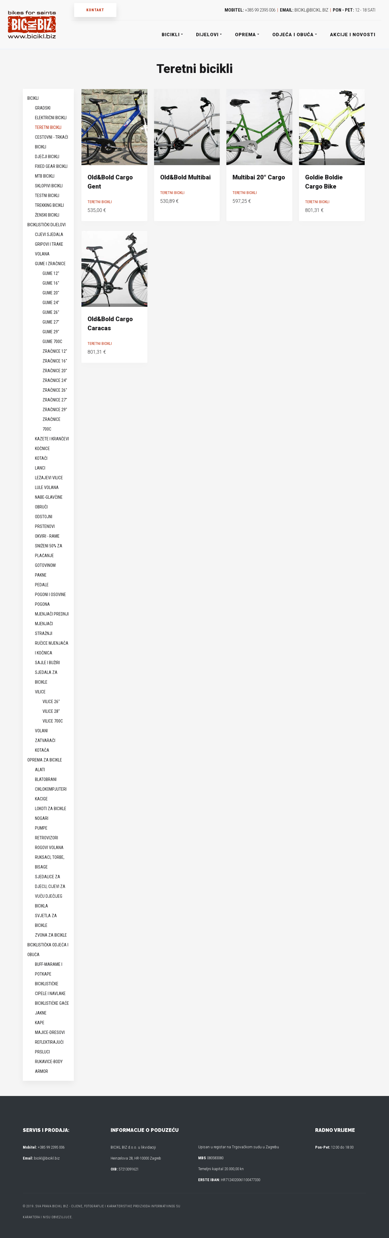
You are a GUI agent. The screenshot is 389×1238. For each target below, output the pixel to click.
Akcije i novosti (352, 34)
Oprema (247, 34)
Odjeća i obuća (294, 34)
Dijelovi (208, 34)
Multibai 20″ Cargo (258, 177)
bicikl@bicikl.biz (311, 10)
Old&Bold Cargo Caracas (110, 323)
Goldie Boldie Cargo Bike (324, 182)
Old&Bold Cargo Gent (110, 182)
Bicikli (172, 34)
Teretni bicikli (100, 202)
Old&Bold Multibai (185, 177)
